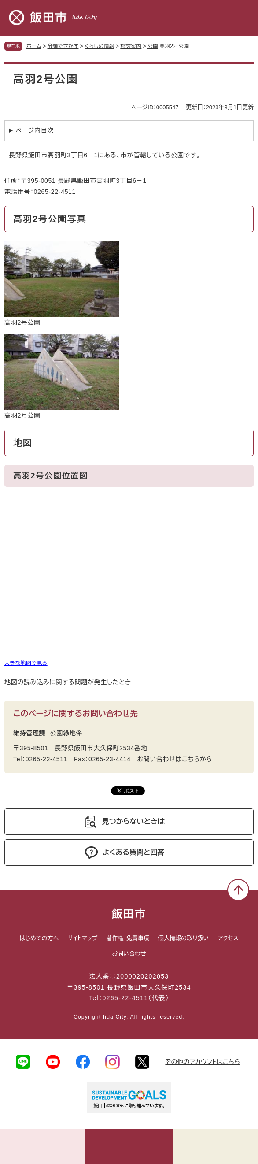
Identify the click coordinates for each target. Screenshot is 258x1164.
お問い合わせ (129, 953)
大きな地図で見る (26, 663)
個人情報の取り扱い (183, 938)
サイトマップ (82, 938)
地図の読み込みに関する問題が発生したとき (67, 682)
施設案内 (130, 46)
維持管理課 (29, 733)
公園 (152, 46)
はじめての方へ (39, 938)
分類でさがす (63, 46)
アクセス (228, 938)
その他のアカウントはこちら (202, 1061)
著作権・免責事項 (128, 938)
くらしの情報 (99, 46)
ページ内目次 (35, 130)
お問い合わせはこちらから (174, 759)
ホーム (33, 46)
